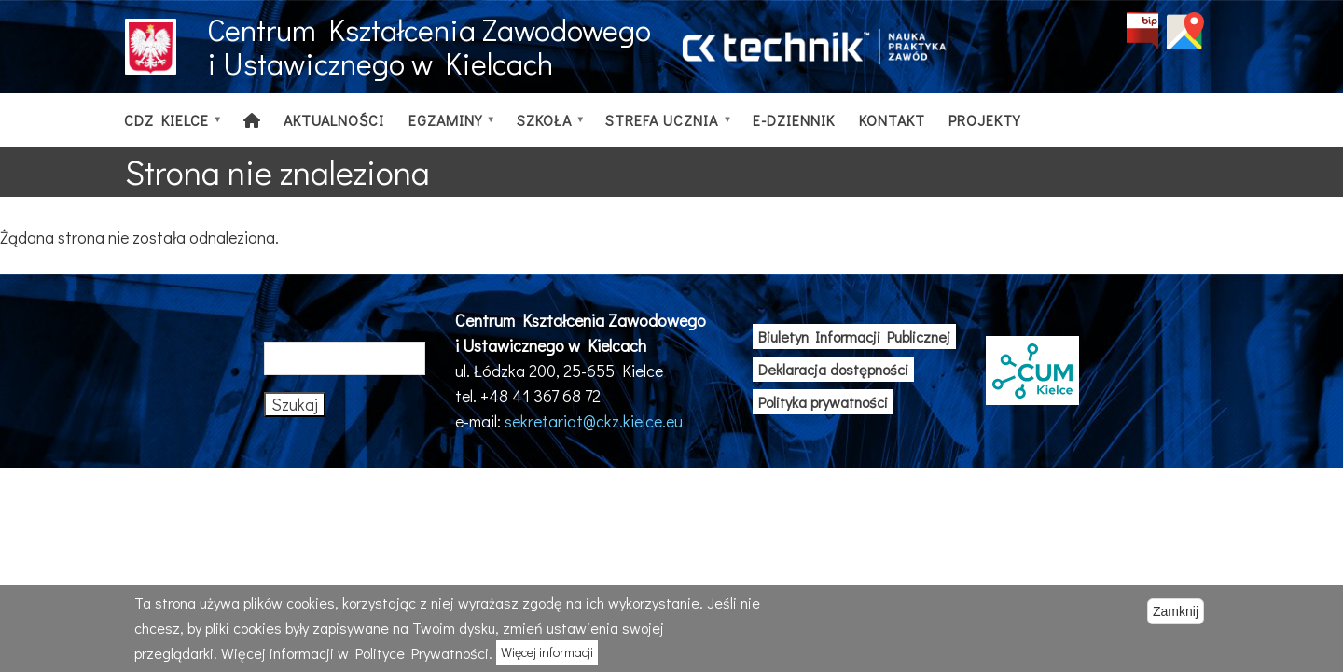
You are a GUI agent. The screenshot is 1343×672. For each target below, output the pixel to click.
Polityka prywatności (823, 402)
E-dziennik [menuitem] (794, 120)
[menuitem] (251, 120)
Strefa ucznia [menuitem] (664, 128)
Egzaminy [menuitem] (447, 128)
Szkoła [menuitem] (546, 128)
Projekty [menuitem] (984, 120)
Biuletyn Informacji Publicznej (854, 336)
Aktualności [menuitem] (334, 120)
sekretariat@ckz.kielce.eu (594, 421)
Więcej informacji (547, 652)
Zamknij (1175, 611)
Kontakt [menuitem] (892, 120)
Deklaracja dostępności (833, 369)
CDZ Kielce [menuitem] (168, 128)
